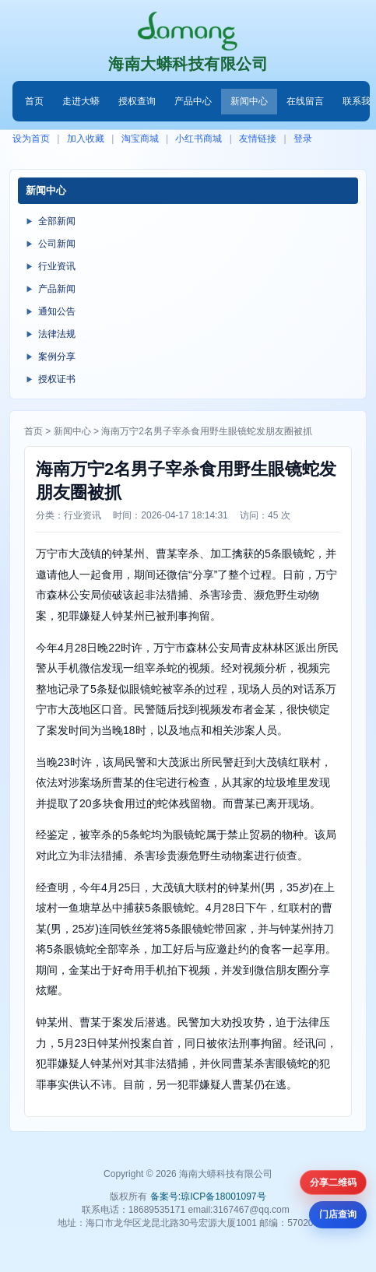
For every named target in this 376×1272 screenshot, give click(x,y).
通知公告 (57, 311)
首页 (34, 101)
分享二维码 (333, 1182)
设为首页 (31, 138)
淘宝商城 (140, 138)
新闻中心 (249, 101)
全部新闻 (57, 221)
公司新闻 (57, 243)
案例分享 (57, 356)
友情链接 (257, 138)
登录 (302, 138)
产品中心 (193, 101)
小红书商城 (198, 138)
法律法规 (57, 334)
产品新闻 (57, 288)
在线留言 (305, 101)
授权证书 (57, 379)
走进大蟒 (81, 101)
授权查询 (137, 101)
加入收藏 (85, 138)
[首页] (188, 31)
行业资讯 (57, 266)
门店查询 (338, 1214)
